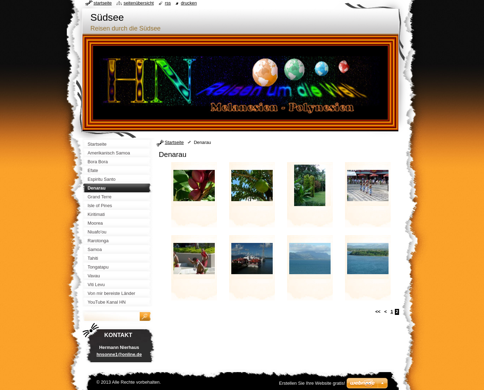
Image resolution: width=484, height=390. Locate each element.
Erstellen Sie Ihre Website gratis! (312, 383)
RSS (168, 3)
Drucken (189, 3)
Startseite (174, 142)
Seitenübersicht (139, 3)
